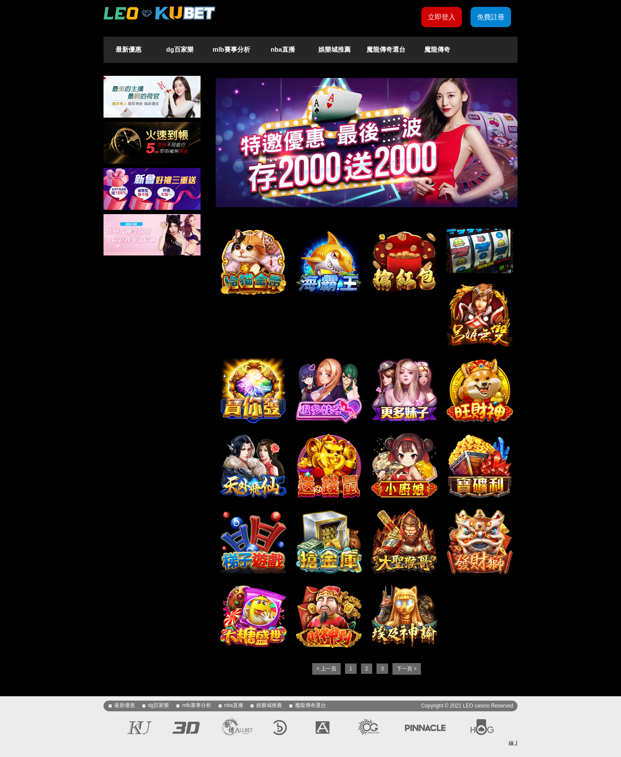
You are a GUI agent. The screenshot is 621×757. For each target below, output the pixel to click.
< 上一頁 (326, 669)
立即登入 (441, 17)
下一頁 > (407, 669)
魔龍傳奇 (437, 49)
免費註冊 (491, 17)
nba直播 (283, 49)
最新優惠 (128, 49)
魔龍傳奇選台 (386, 49)
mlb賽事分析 (231, 49)
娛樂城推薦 (334, 49)
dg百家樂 (179, 49)
